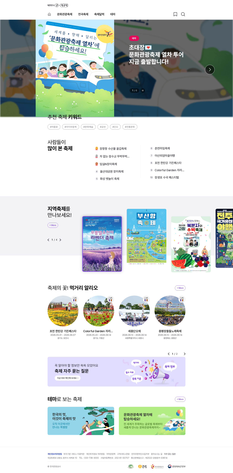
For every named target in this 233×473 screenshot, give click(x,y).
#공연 (103, 127)
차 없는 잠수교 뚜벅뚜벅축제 (115, 156)
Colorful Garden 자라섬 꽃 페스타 (170, 170)
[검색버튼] (183, 14)
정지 (143, 90)
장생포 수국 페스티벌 (167, 177)
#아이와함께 (71, 127)
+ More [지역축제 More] (52, 225)
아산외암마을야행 (165, 155)
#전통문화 (130, 127)
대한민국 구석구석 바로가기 (58, 5)
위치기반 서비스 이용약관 (74, 454)
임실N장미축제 (108, 164)
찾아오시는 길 (156, 454)
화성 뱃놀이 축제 (109, 179)
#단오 (115, 127)
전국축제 (83, 14)
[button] (48, 240)
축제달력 (99, 14)
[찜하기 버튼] (175, 14)
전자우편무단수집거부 (140, 454)
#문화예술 (88, 127)
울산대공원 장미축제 (111, 171)
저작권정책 (110, 454)
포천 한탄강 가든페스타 (168, 163)
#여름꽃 (54, 127)
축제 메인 (49, 14)
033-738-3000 (91, 458)
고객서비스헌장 (123, 454)
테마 (112, 14)
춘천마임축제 (162, 148)
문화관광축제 (64, 14)
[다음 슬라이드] (210, 69)
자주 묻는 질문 (170, 454)
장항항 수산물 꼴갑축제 (113, 148)
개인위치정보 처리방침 (95, 454)
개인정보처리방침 (55, 454)
